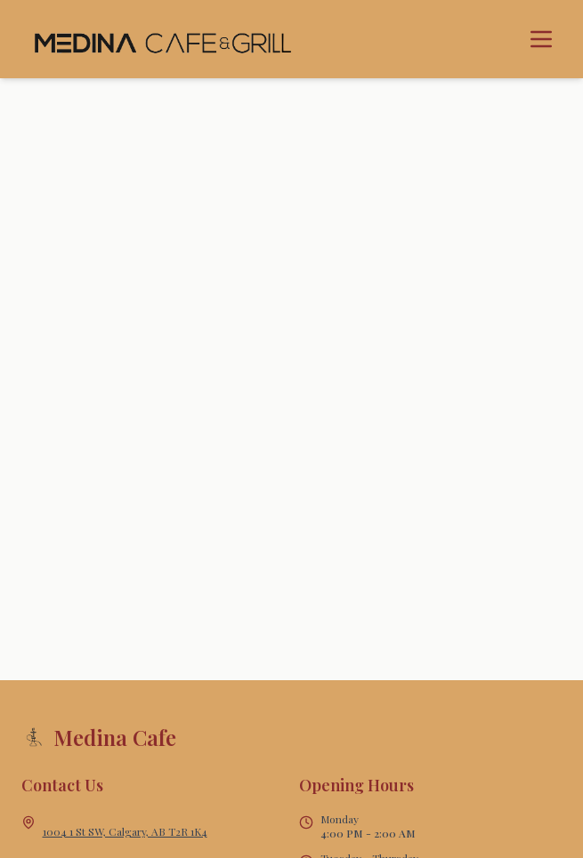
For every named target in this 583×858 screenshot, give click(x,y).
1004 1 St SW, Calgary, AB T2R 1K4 (125, 831)
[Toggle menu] (541, 39)
